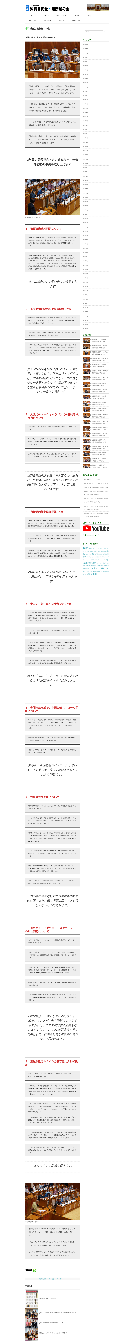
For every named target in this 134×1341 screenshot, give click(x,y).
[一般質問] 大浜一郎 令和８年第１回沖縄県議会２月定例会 (99, 453)
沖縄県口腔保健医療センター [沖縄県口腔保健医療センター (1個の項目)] (97, 559)
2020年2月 (85, 290)
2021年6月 (85, 231)
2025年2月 (85, 82)
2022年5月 (85, 193)
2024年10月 (85, 95)
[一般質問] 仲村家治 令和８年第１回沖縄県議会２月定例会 (99, 391)
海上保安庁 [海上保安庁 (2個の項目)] (103, 563)
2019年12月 (85, 295)
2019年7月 (85, 311)
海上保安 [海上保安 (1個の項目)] (99, 563)
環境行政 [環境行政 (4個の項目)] (106, 565)
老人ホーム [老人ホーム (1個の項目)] (98, 568)
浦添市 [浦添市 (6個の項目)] (94, 563)
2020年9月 (85, 265)
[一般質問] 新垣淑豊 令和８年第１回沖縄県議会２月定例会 (99, 435)
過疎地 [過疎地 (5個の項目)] (98, 571)
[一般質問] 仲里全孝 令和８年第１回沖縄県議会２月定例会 (99, 447)
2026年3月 (85, 44)
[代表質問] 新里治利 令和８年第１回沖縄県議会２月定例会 (99, 353)
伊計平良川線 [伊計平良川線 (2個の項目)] (90, 551)
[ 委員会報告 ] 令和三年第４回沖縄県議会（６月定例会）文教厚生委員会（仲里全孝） (96, 493)
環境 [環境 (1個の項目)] (102, 565)
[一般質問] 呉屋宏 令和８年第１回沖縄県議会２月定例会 (99, 403)
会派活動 (61, 21)
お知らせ (46, 16)
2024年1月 (85, 121)
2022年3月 (85, 201)
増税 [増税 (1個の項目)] (88, 556)
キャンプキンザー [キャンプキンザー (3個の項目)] (93, 548)
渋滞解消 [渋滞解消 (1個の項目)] (88, 565)
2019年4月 (85, 324)
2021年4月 (85, 239)
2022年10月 (85, 176)
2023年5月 (85, 155)
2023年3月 (85, 159)
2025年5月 (85, 74)
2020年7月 (85, 273)
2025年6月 (85, 70)
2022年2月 (85, 205)
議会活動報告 (47, 21)
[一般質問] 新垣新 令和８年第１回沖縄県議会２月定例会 (99, 397)
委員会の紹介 (32, 21)
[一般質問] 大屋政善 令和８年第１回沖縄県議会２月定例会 (99, 372)
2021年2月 (85, 248)
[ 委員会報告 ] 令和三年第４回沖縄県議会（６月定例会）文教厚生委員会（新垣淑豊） (96, 508)
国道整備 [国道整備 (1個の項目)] (100, 554)
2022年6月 (85, 189)
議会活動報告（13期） (45, 1279)
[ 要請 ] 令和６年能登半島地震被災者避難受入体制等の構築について (57, 1313)
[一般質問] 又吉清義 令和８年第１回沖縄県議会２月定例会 (99, 409)
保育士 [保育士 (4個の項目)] (95, 551)
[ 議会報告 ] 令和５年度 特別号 (47, 1298)
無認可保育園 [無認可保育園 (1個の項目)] (93, 565)
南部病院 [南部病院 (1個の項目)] (88, 554)
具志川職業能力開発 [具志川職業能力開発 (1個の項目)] (102, 551)
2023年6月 (85, 150)
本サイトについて (61, 16)
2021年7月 (85, 227)
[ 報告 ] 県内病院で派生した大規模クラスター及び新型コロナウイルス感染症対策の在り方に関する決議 (96, 485)
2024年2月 (85, 116)
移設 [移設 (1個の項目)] (88, 568)
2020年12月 (85, 256)
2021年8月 (85, 222)
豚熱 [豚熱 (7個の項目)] (94, 571)
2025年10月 (85, 61)
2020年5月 (85, 278)
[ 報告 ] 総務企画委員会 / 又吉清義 (92, 479)
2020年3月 (85, 286)
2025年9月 (85, 65)
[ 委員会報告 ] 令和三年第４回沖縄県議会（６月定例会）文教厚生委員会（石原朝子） (96, 515)
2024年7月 (85, 104)
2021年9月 (85, 218)
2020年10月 (85, 261)
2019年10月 (85, 303)
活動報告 (76, 16)
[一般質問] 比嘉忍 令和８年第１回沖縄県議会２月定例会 (99, 384)
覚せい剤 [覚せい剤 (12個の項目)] (86, 571)
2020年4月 (85, 282)
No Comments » (68, 1279)
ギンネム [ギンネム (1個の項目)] (100, 548)
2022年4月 (85, 197)
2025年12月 (85, 53)
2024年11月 (85, 91)
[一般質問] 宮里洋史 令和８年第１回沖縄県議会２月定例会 (99, 416)
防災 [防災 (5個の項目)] (86, 574)
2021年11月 (85, 210)
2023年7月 (85, 146)
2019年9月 (85, 307)
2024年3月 (85, 112)
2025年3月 (85, 78)
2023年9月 (85, 138)
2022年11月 (85, 171)
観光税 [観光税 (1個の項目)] (91, 571)
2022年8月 (85, 184)
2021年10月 (85, 214)
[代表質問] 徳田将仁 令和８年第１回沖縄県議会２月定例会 (99, 359)
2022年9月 (85, 180)
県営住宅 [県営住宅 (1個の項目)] (85, 568)
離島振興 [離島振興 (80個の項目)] (92, 574)
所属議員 (89, 16)
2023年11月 (85, 129)
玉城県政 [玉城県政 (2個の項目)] (99, 565)
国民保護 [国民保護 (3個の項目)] (95, 554)
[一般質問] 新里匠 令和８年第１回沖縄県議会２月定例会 (99, 365)
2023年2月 (85, 163)
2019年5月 (85, 320)
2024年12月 (85, 87)
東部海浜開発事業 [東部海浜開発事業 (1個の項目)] (97, 556)
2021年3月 (85, 244)
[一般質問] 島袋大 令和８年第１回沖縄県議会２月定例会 (99, 460)
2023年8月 (85, 142)
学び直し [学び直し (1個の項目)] (91, 556)
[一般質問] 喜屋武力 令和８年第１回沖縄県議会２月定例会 (99, 378)
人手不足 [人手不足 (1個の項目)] (85, 551)
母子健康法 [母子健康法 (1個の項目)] (104, 556)
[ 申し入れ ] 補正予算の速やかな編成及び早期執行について (55, 1333)
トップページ (32, 16)
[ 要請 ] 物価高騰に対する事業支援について (51, 1323)
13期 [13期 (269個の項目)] (85, 547)
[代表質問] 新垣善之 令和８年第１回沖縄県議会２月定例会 (99, 347)
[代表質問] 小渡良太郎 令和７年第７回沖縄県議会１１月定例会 (99, 466)
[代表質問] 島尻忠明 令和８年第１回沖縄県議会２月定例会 (99, 340)
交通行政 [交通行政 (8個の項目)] (105, 548)
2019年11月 (85, 299)
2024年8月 (85, 99)
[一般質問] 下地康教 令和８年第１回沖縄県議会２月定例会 (99, 422)
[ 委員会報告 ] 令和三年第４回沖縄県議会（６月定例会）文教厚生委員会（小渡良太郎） (96, 500)
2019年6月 (85, 316)
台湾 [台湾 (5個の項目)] (91, 554)
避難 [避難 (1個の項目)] (101, 571)
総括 (61, 1279)
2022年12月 (85, 167)
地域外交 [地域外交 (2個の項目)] (105, 554)
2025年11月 (85, 57)
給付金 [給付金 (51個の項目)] (92, 568)
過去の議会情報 (76, 21)
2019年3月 (85, 328)
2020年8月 (85, 269)
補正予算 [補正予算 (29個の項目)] (105, 568)
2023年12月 (85, 125)
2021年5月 (85, 235)
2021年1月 (85, 252)
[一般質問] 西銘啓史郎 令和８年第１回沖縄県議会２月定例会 (99, 441)
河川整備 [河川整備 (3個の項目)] (89, 563)
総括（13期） (55, 1279)
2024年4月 (85, 108)
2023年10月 (85, 133)
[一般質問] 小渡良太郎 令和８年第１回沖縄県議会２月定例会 (99, 428)
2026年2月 (85, 49)
